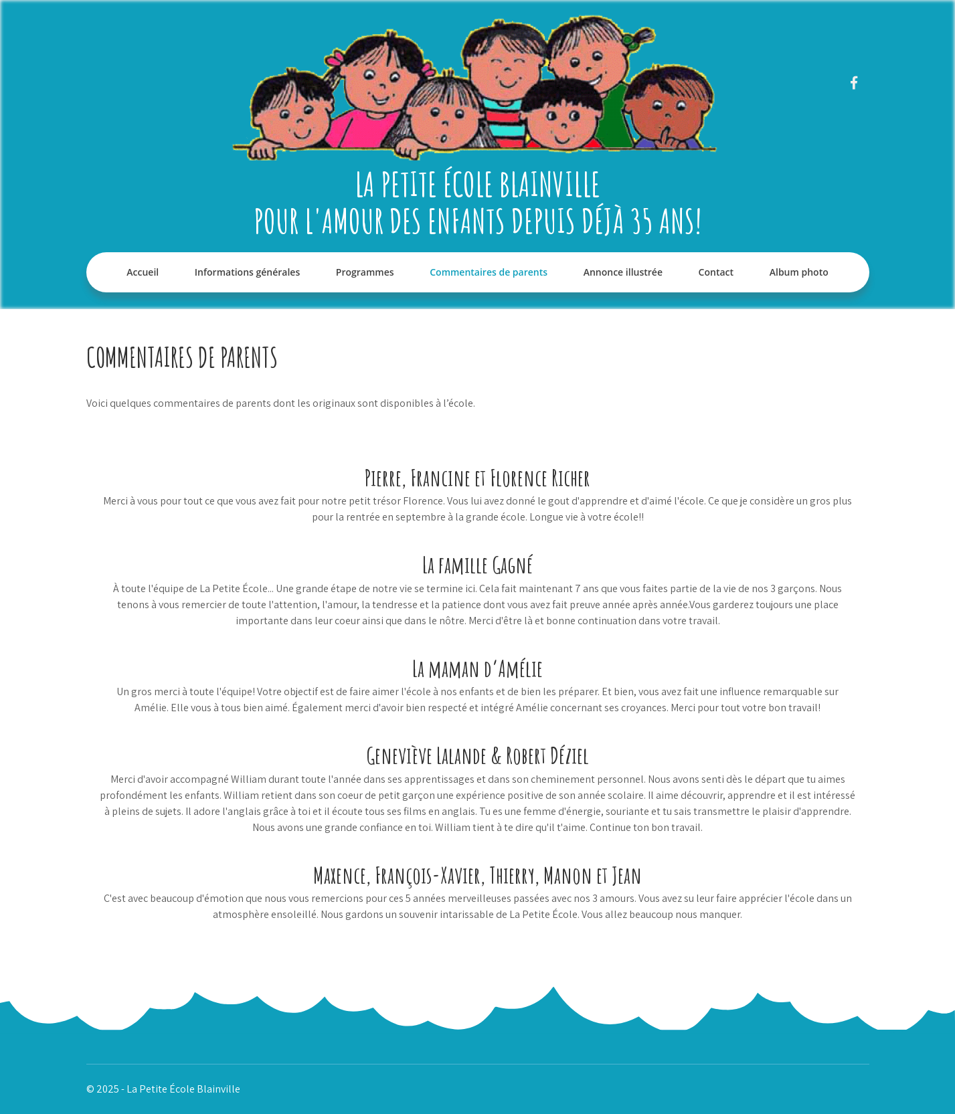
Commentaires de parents (488, 272)
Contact (716, 272)
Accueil (142, 272)
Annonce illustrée (623, 272)
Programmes (365, 272)
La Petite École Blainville (477, 184)
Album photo (799, 272)
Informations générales (247, 272)
